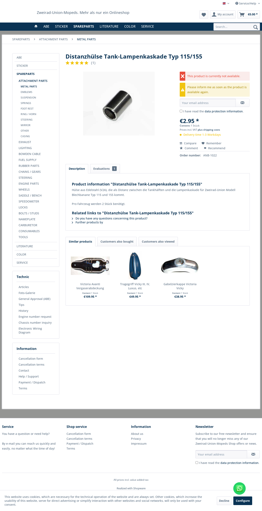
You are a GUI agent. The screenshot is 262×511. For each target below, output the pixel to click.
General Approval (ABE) (34, 299)
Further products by (87, 222)
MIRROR (25, 125)
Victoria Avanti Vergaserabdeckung (90, 286)
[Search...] (236, 27)
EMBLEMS (26, 92)
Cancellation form (31, 359)
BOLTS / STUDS (29, 213)
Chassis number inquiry (35, 322)
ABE (19, 57)
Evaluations (105, 168)
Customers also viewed (158, 241)
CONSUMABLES (29, 231)
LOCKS (23, 207)
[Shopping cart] (248, 14)
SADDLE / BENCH (30, 195)
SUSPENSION (28, 97)
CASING (25, 136)
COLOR (21, 254)
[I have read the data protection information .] (181, 111)
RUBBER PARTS (29, 166)
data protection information (224, 111)
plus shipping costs (209, 129)
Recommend (214, 148)
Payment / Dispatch (32, 382)
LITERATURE (25, 246)
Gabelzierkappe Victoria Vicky (180, 286)
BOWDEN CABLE (30, 154)
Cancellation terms (31, 364)
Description (77, 169)
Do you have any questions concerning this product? (109, 218)
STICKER (22, 66)
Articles (24, 287)
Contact (24, 370)
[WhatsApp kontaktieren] (239, 488)
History (23, 311)
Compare (188, 143)
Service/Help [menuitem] (246, 3)
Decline (224, 501)
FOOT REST (27, 108)
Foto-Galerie (27, 293)
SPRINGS (26, 103)
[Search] (255, 27)
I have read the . (213, 111)
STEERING (27, 119)
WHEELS (24, 189)
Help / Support (29, 376)
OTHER (25, 130)
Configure (243, 501)
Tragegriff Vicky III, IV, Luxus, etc (135, 286)
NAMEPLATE (27, 219)
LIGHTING (25, 148)
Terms (23, 388)
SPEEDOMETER (29, 201)
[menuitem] (236, 27)
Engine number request (35, 317)
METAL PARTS (29, 86)
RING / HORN (28, 114)
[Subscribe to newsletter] (253, 454)
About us (137, 434)
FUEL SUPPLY (27, 160)
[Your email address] (221, 454)
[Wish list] (203, 14)
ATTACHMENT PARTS (33, 81)
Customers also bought (117, 241)
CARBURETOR (28, 225)
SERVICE (22, 263)
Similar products (80, 241)
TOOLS (23, 237)
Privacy (136, 439)
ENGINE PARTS (29, 183)
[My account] (223, 14)
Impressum (139, 443)
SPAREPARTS (26, 74)
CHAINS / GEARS (30, 172)
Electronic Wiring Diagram (30, 330)
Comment (189, 148)
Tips (21, 305)
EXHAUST (25, 142)
